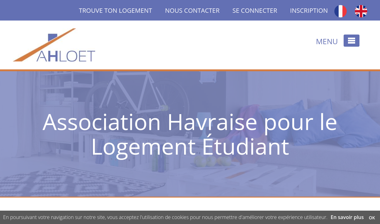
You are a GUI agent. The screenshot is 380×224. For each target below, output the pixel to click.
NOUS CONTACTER (192, 10)
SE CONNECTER (255, 10)
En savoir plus (347, 217)
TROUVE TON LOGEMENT (122, 10)
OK (372, 218)
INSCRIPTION (309, 10)
